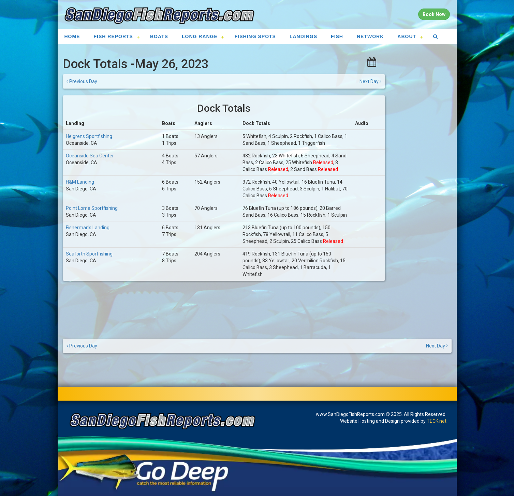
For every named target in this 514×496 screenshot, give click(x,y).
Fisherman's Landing (87, 227)
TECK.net (436, 421)
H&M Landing (80, 182)
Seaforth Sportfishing (89, 254)
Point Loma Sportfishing (92, 208)
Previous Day (82, 81)
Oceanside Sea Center (90, 155)
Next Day (370, 81)
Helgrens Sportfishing (89, 136)
